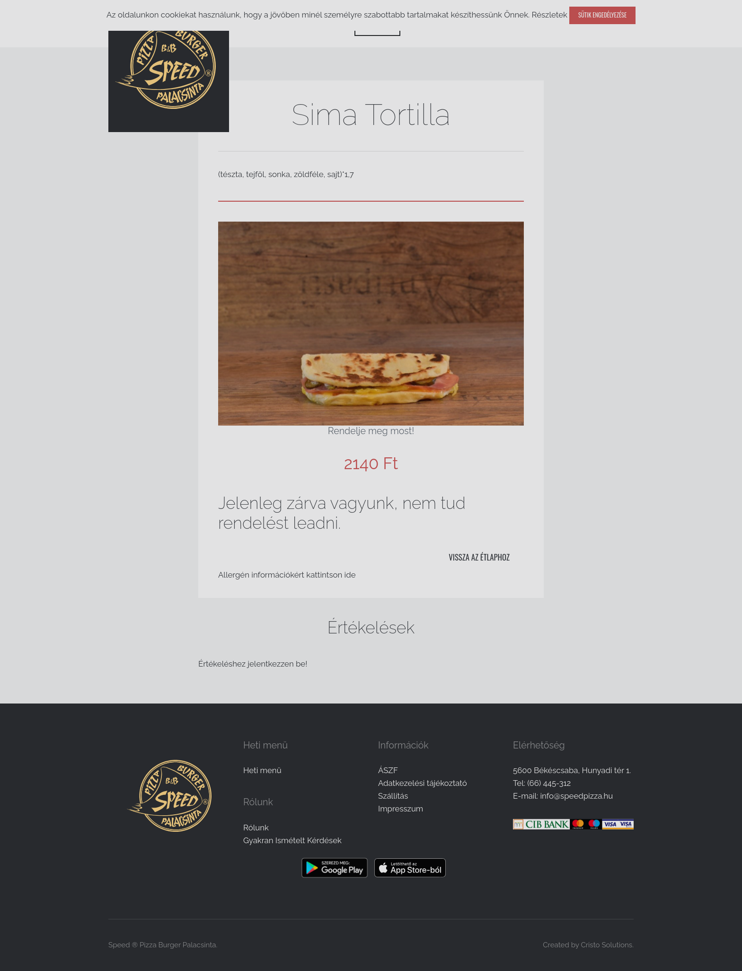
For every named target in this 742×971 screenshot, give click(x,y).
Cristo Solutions (606, 945)
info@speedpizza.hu (576, 796)
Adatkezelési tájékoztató (422, 783)
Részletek (549, 14)
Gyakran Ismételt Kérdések (292, 840)
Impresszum (400, 808)
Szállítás (393, 796)
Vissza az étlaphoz (479, 557)
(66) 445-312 (549, 783)
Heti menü (262, 770)
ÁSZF (388, 770)
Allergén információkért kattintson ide (287, 574)
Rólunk (256, 827)
